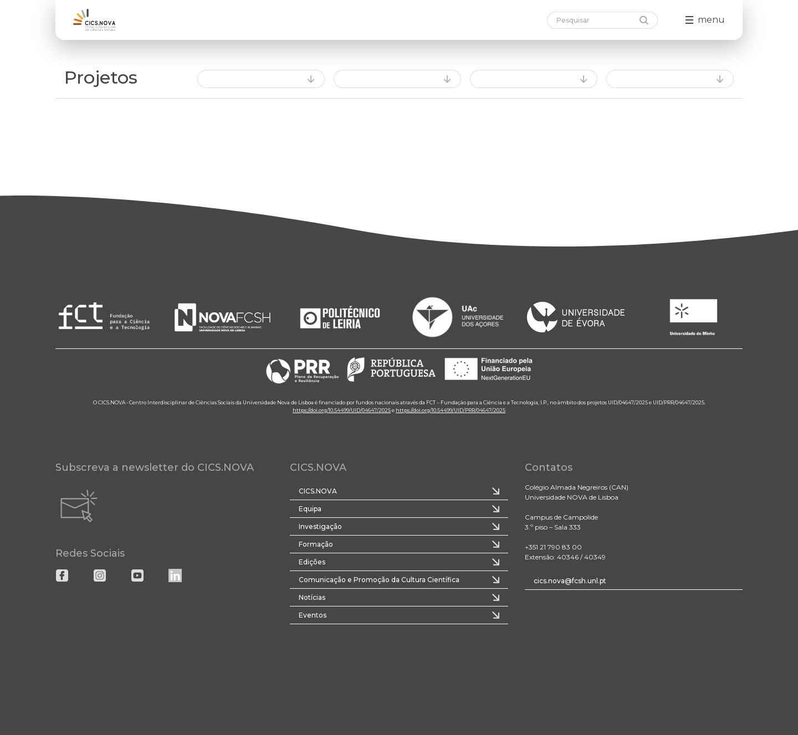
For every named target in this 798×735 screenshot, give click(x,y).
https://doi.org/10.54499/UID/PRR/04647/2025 (450, 410)
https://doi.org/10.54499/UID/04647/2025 (342, 410)
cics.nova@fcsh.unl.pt (570, 581)
